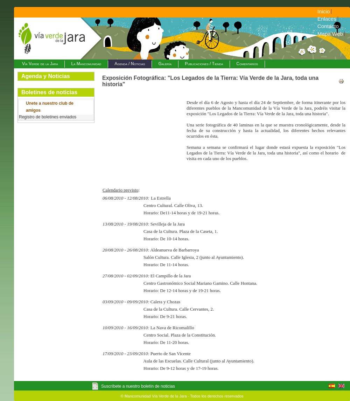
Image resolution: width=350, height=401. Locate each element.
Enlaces (326, 19)
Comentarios (247, 63)
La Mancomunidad (86, 63)
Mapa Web (330, 34)
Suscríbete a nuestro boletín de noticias (138, 386)
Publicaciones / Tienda (204, 63)
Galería (165, 63)
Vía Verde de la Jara (40, 63)
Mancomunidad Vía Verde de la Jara (156, 396)
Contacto (328, 26)
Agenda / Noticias (129, 63)
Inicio (323, 11)
